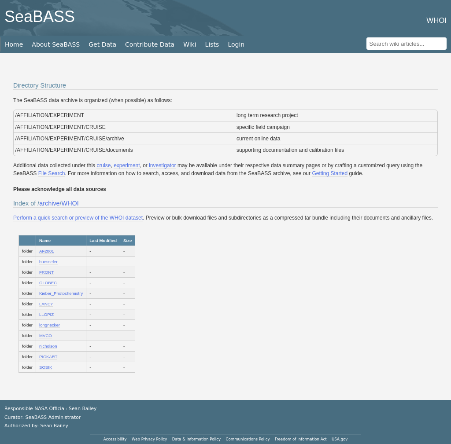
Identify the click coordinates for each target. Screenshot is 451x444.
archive (49, 203)
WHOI (70, 203)
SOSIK (45, 367)
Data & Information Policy (196, 439)
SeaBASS (39, 16)
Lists (212, 44)
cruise (103, 165)
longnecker (49, 325)
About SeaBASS (56, 44)
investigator (162, 165)
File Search (51, 173)
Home (14, 44)
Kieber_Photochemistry (61, 293)
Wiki (189, 44)
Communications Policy (248, 439)
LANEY (46, 303)
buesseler (48, 261)
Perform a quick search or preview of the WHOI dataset (78, 218)
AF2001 (46, 251)
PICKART (48, 356)
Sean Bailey (54, 426)
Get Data (102, 44)
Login (236, 44)
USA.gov (339, 439)
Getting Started (329, 173)
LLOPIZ (46, 314)
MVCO (45, 335)
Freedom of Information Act (301, 439)
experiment (127, 165)
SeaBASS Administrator (53, 417)
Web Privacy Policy (149, 439)
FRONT (46, 272)
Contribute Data (149, 44)
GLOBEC (48, 282)
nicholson (48, 346)
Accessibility (115, 439)
